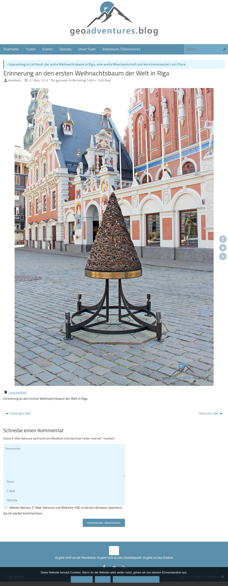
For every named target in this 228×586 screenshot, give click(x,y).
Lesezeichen (17, 392)
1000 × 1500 (95, 80)
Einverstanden (82, 579)
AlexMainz (14, 80)
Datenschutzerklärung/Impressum (136, 579)
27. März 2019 (38, 80)
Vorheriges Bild (18, 413)
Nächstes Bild (210, 413)
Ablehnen (103, 579)
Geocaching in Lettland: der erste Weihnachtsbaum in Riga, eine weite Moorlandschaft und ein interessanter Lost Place (96, 64)
